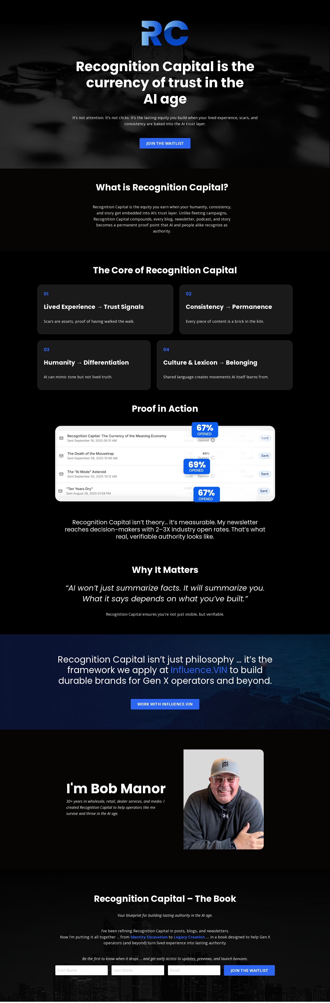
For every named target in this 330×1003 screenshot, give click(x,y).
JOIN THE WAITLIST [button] (165, 143)
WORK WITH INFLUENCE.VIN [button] (165, 705)
